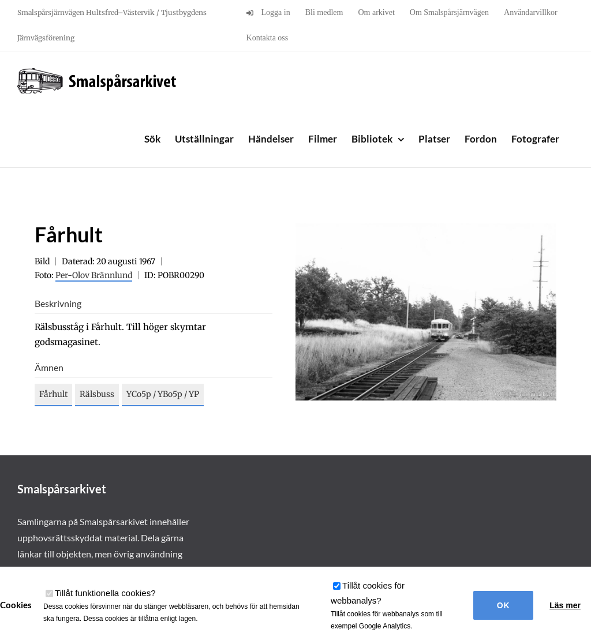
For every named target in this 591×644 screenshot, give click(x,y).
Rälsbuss (97, 394)
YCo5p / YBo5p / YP (162, 394)
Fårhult (53, 394)
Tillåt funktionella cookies (105, 593)
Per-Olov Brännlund (93, 275)
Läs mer (565, 605)
